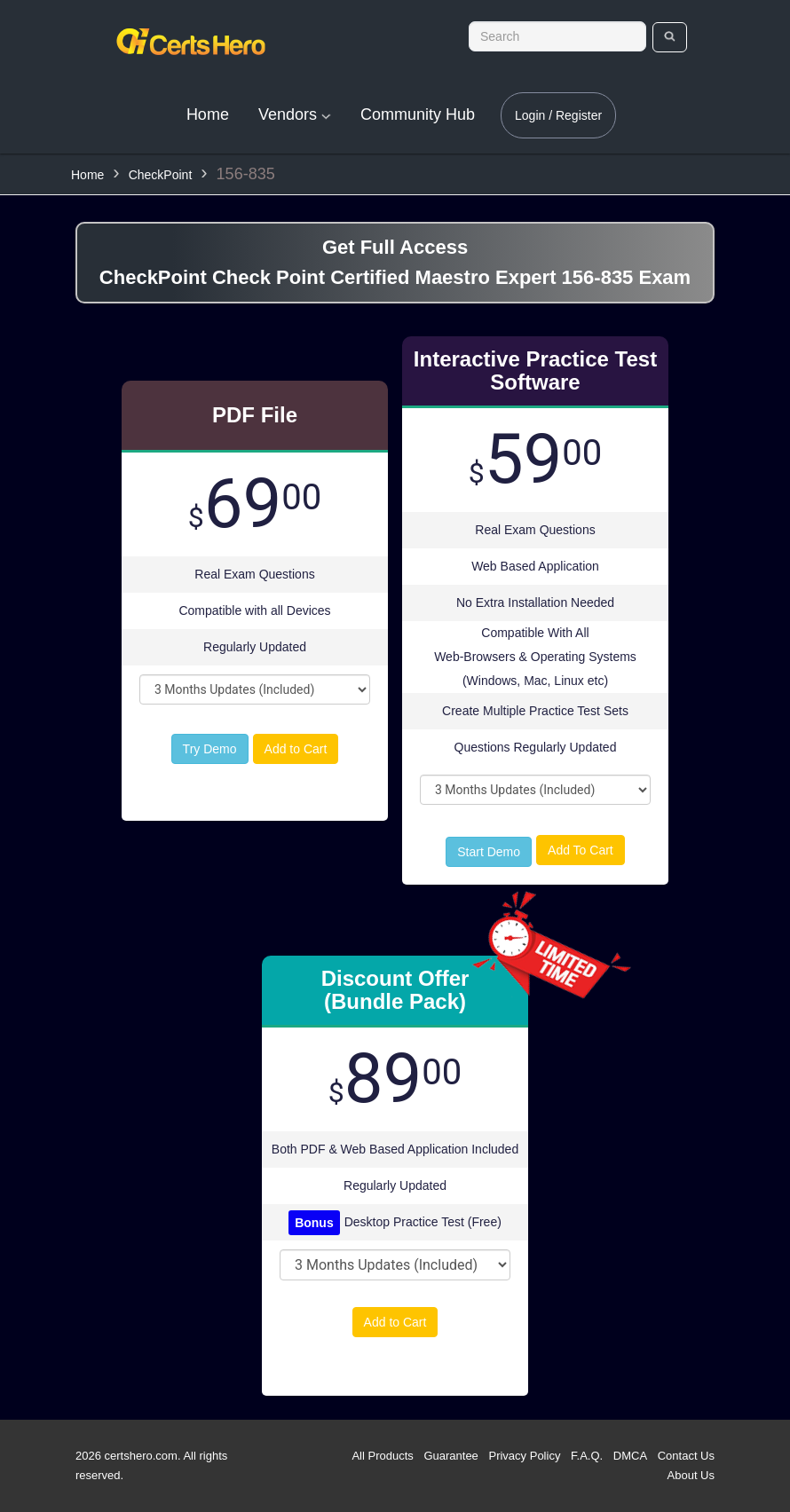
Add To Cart (580, 850)
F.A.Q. (587, 1455)
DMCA (630, 1455)
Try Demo (210, 749)
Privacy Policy (524, 1455)
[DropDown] (254, 689)
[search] (669, 37)
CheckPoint (161, 175)
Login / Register (558, 115)
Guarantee (450, 1455)
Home (207, 114)
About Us (691, 1475)
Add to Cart (296, 749)
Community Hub (417, 114)
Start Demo (488, 852)
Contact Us (686, 1455)
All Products (382, 1455)
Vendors (294, 114)
